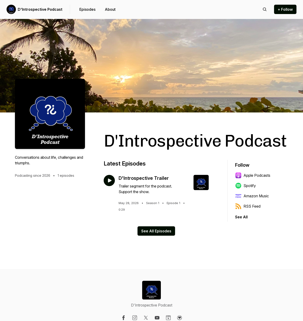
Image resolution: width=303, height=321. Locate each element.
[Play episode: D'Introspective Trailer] (109, 180)
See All (241, 217)
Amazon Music (252, 196)
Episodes (87, 9)
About (110, 9)
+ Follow (285, 9)
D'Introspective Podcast (40, 9)
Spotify (245, 185)
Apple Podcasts (252, 175)
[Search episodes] (265, 9)
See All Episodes (156, 231)
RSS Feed (248, 206)
